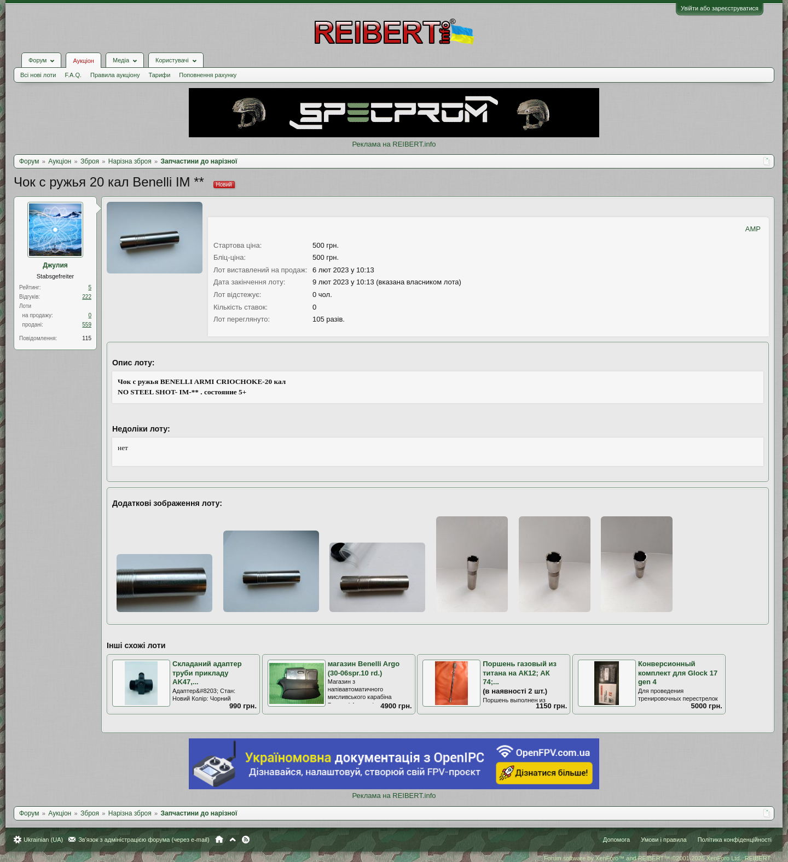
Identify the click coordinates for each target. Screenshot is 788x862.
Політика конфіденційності (735, 839)
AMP (753, 229)
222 (86, 297)
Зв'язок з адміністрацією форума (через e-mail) (144, 839)
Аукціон (83, 60)
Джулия (55, 265)
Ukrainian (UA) (43, 839)
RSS (246, 839)
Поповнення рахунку (207, 75)
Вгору (232, 839)
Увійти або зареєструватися (719, 8)
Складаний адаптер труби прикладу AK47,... (207, 673)
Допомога (616, 839)
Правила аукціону (115, 75)
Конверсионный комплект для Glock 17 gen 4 (677, 673)
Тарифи (160, 75)
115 (86, 338)
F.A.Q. (73, 75)
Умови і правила (663, 839)
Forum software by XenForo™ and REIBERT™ (658, 858)
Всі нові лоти (38, 75)
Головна (219, 839)
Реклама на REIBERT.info (394, 144)
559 (86, 325)
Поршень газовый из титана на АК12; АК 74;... (520, 673)
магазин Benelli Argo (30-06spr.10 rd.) (363, 668)
